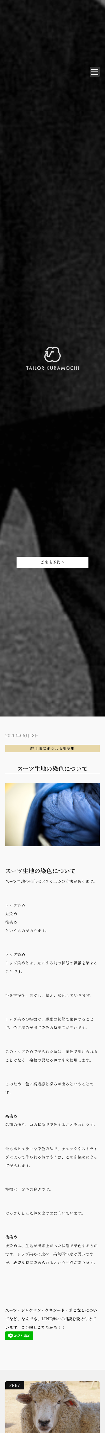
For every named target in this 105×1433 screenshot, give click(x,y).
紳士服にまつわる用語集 (52, 748)
